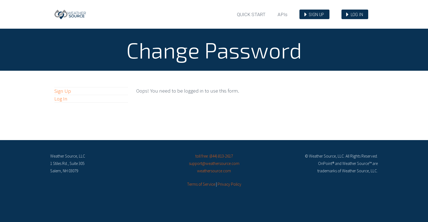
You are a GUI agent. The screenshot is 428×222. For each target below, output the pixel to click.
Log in (357, 14)
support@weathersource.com (214, 163)
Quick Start (251, 14)
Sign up (316, 14)
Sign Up (62, 91)
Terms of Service (201, 184)
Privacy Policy (229, 184)
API (282, 14)
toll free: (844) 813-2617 (214, 156)
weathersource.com (214, 170)
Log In (60, 98)
